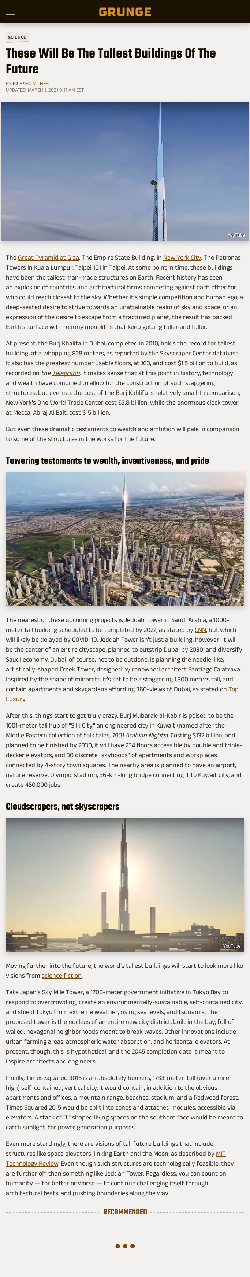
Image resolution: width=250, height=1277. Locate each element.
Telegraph (66, 373)
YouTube (236, 235)
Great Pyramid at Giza (48, 257)
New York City (182, 257)
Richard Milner (31, 83)
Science (17, 37)
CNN (200, 629)
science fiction (62, 975)
